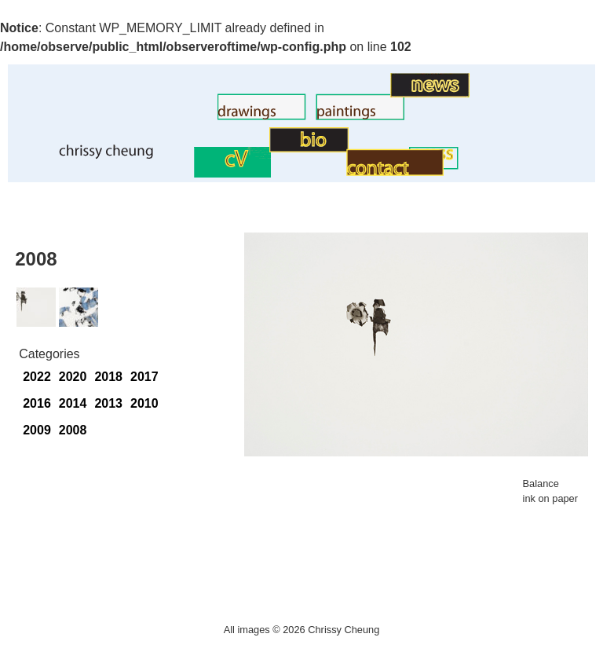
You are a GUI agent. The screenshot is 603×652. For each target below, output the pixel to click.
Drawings (191, 116)
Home (30, 155)
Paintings (290, 116)
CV (185, 173)
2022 (37, 376)
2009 (37, 430)
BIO (258, 148)
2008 (73, 430)
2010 (144, 403)
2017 (144, 376)
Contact (324, 171)
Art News (364, 93)
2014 (73, 403)
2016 (37, 403)
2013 (108, 403)
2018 (108, 376)
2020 (73, 376)
